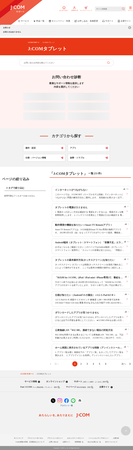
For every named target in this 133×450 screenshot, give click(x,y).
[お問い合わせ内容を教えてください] (62, 62)
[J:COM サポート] (17, 9)
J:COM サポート (33, 42)
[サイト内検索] (110, 9)
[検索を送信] (123, 9)
